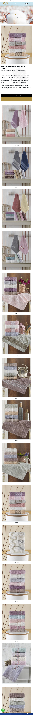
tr (25, 3)
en (27, 3)
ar (29, 3)
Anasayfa (14, 17)
